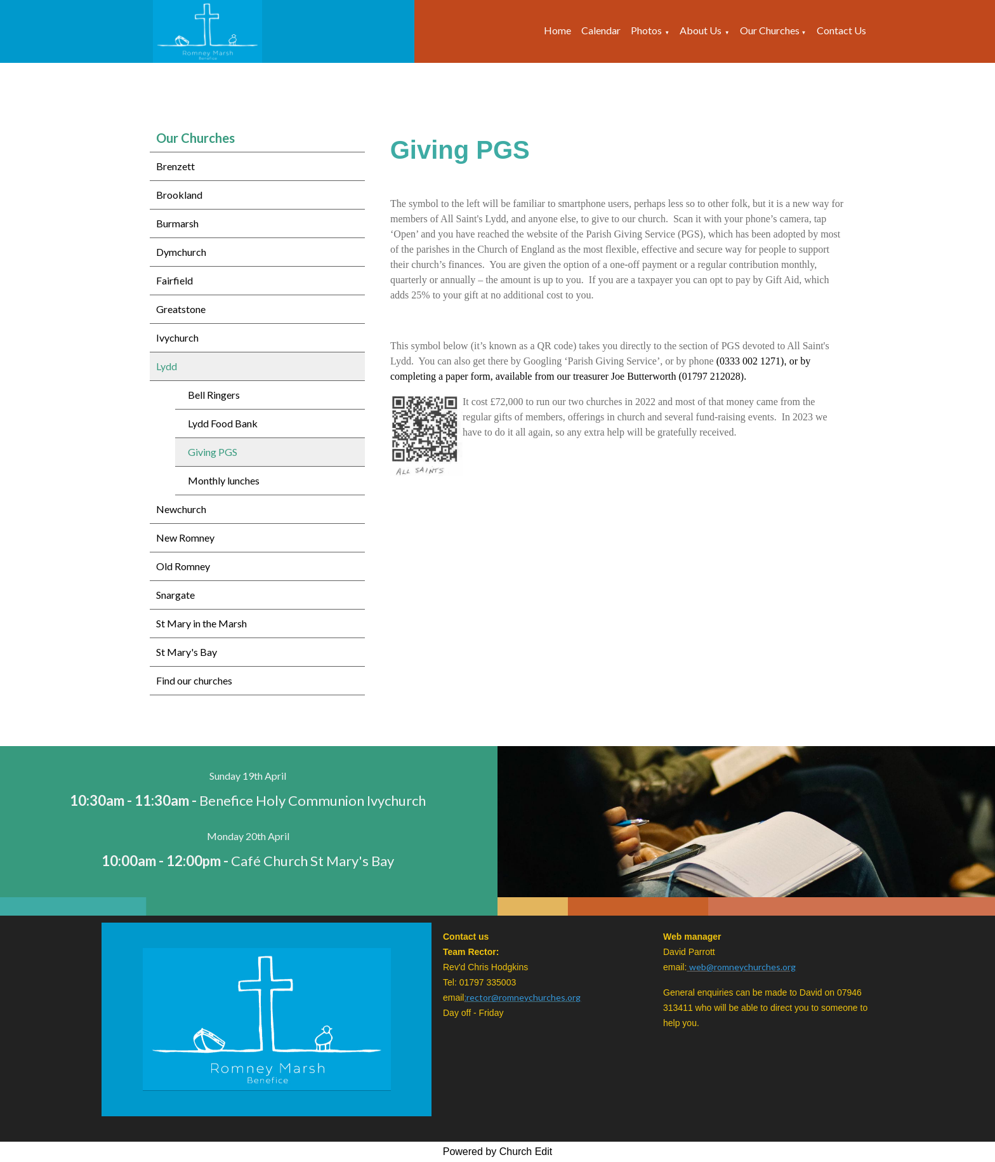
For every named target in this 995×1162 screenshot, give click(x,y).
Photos (646, 30)
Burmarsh (177, 223)
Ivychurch (177, 337)
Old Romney (183, 566)
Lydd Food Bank (223, 423)
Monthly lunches (224, 480)
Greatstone (181, 309)
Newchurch (181, 509)
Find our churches (194, 680)
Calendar (601, 30)
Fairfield (174, 280)
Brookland (179, 195)
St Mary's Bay (186, 652)
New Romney (185, 537)
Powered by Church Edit (498, 1151)
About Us (701, 30)
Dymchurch (181, 252)
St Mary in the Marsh (201, 623)
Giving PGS (212, 452)
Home (557, 30)
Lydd (166, 366)
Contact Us (841, 30)
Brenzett (175, 166)
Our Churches (770, 30)
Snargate (175, 595)
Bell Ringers (214, 395)
